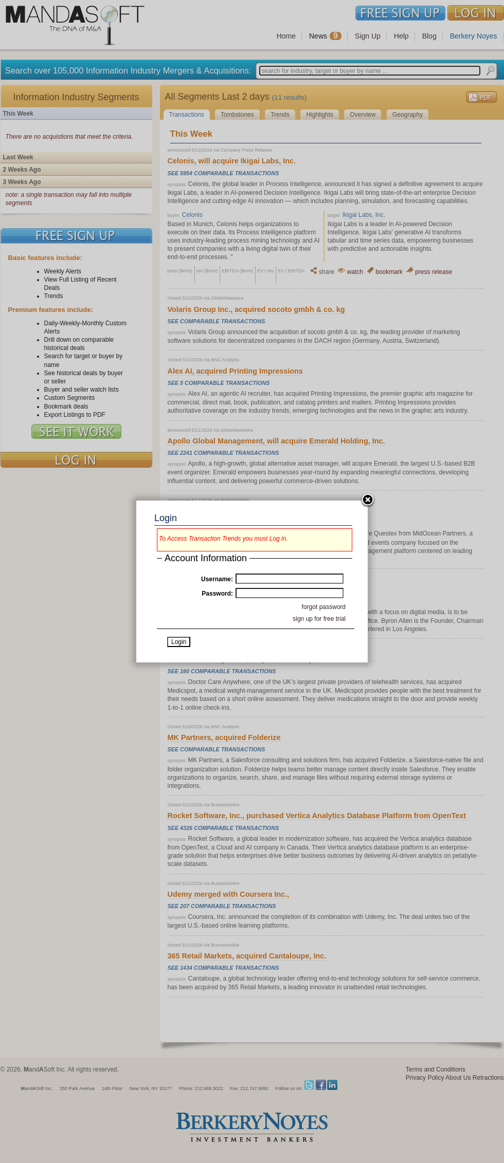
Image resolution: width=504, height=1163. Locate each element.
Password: (217, 593)
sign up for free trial (319, 618)
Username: (217, 579)
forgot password (324, 607)
